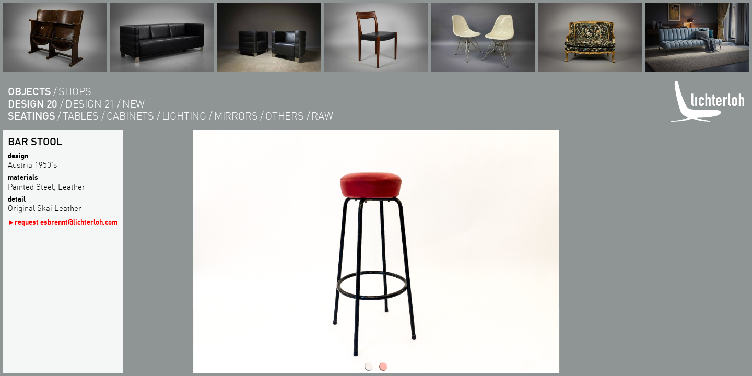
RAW (322, 115)
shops (74, 91)
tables (81, 115)
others (284, 115)
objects (29, 91)
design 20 (32, 103)
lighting (184, 115)
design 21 (89, 103)
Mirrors (236, 115)
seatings (31, 115)
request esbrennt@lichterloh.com (66, 221)
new (133, 103)
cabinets (130, 115)
